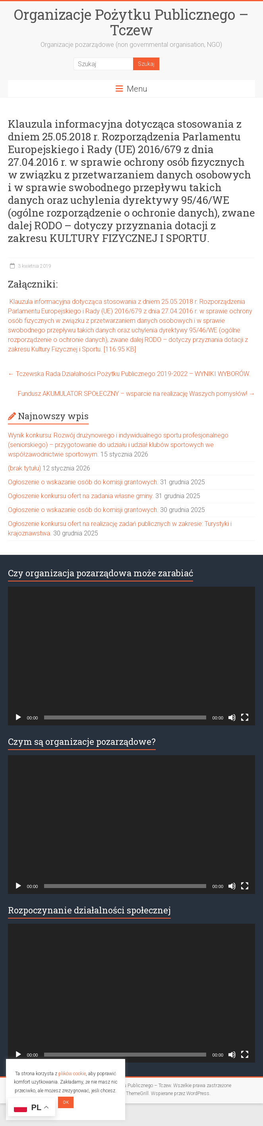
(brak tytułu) (24, 468)
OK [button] (66, 1102)
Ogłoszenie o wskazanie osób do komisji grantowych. (83, 482)
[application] (131, 656)
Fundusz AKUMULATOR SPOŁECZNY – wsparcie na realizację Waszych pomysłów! (136, 393)
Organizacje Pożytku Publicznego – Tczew (131, 22)
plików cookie (72, 1073)
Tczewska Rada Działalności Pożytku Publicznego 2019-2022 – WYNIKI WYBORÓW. (129, 374)
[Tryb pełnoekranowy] (245, 717)
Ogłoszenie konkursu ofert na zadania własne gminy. (81, 496)
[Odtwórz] (18, 717)
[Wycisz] (232, 717)
